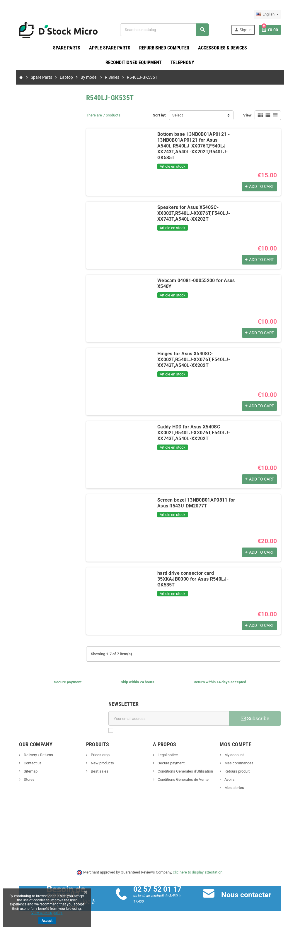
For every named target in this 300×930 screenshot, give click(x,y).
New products (98, 763)
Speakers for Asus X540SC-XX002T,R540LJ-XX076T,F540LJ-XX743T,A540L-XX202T (190, 213)
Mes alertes (237, 788)
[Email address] (169, 718)
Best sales (95, 771)
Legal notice (167, 755)
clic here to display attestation (198, 872)
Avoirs (232, 780)
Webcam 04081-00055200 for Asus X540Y (200, 281)
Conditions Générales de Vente (183, 780)
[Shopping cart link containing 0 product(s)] (276, 30)
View (254, 115)
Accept (47, 921)
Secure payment (171, 763)
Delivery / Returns (31, 755)
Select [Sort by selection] (177, 115)
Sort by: (159, 115)
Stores (22, 780)
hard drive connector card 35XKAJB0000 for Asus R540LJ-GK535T (198, 576)
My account (237, 755)
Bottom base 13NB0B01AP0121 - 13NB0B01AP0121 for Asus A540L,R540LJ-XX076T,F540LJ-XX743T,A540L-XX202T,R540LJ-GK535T (198, 143)
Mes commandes (242, 763)
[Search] (166, 29)
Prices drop (96, 755)
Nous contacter (249, 894)
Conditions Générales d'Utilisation (185, 771)
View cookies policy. (47, 913)
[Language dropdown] (274, 14)
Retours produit (240, 771)
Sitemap (23, 771)
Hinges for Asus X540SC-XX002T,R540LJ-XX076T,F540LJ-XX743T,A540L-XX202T (200, 357)
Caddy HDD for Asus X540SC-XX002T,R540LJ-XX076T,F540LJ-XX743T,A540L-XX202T (190, 433)
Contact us (25, 763)
